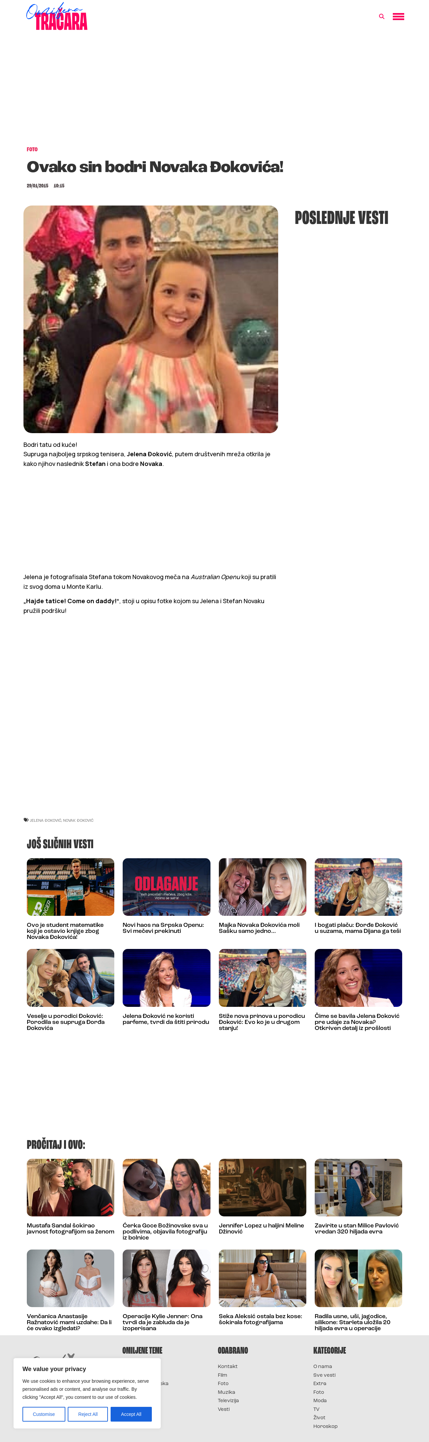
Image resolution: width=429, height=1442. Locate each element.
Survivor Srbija (141, 1392)
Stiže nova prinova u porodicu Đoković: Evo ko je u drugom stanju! (262, 1022)
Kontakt (228, 1366)
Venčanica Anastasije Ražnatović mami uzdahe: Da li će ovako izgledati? (69, 1322)
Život (319, 1418)
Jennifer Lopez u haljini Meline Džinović (261, 1229)
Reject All (88, 1414)
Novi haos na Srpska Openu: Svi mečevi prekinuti (163, 928)
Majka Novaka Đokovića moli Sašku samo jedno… (259, 928)
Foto (223, 1383)
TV (316, 1409)
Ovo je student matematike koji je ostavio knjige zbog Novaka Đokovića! (65, 931)
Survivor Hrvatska (145, 1383)
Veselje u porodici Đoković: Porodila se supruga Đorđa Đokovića (66, 1022)
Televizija (228, 1401)
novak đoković (78, 820)
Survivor (133, 1366)
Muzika (226, 1392)
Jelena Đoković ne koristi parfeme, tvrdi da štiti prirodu (166, 1019)
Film (222, 1375)
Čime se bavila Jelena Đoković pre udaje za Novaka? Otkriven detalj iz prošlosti (357, 1022)
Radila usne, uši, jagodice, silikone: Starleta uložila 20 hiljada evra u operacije (352, 1322)
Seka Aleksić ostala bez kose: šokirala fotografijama (260, 1319)
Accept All (131, 1414)
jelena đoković (45, 820)
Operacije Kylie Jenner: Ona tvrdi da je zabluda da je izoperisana (162, 1322)
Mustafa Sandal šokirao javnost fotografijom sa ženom (70, 1229)
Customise (44, 1414)
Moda (320, 1401)
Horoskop (325, 1426)
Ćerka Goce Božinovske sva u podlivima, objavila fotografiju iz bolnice (165, 1232)
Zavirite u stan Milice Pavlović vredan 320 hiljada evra (357, 1229)
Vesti (224, 1409)
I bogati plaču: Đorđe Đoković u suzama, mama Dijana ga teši (358, 928)
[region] (87, 1393)
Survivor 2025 (140, 1375)
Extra (319, 1383)
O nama (322, 1366)
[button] (381, 16)
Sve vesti (324, 1375)
